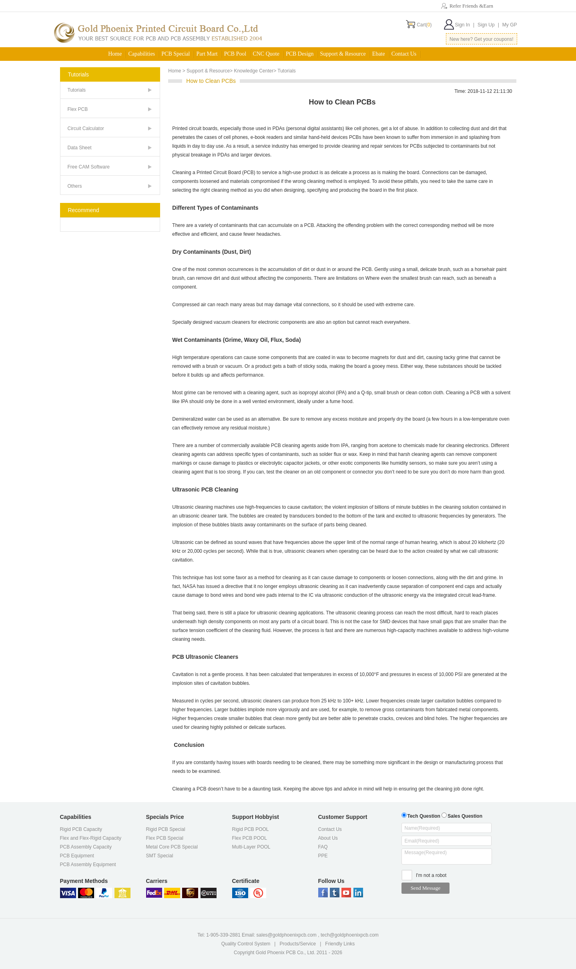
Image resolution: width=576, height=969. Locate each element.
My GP (509, 25)
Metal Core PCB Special (172, 847)
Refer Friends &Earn (471, 6)
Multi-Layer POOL (251, 847)
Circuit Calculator (86, 128)
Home (115, 54)
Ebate (378, 54)
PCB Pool (235, 54)
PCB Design (300, 54)
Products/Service (297, 944)
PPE (323, 856)
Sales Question (462, 815)
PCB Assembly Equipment (88, 864)
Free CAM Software (89, 167)
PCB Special (175, 54)
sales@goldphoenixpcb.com (287, 935)
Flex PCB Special (164, 838)
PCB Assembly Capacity (86, 847)
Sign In (464, 25)
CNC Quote (266, 54)
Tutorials (77, 90)
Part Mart (206, 54)
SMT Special (159, 856)
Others (75, 186)
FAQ (323, 847)
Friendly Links (340, 944)
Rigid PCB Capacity (81, 829)
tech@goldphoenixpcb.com (350, 935)
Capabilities (141, 54)
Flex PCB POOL (249, 838)
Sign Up (488, 25)
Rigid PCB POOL (250, 829)
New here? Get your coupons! (481, 39)
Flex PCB (78, 109)
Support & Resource (343, 54)
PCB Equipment (77, 856)
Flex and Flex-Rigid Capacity (90, 838)
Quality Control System (246, 944)
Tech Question (420, 815)
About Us (328, 838)
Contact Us (404, 54)
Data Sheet (80, 147)
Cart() (424, 25)
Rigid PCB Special (165, 829)
